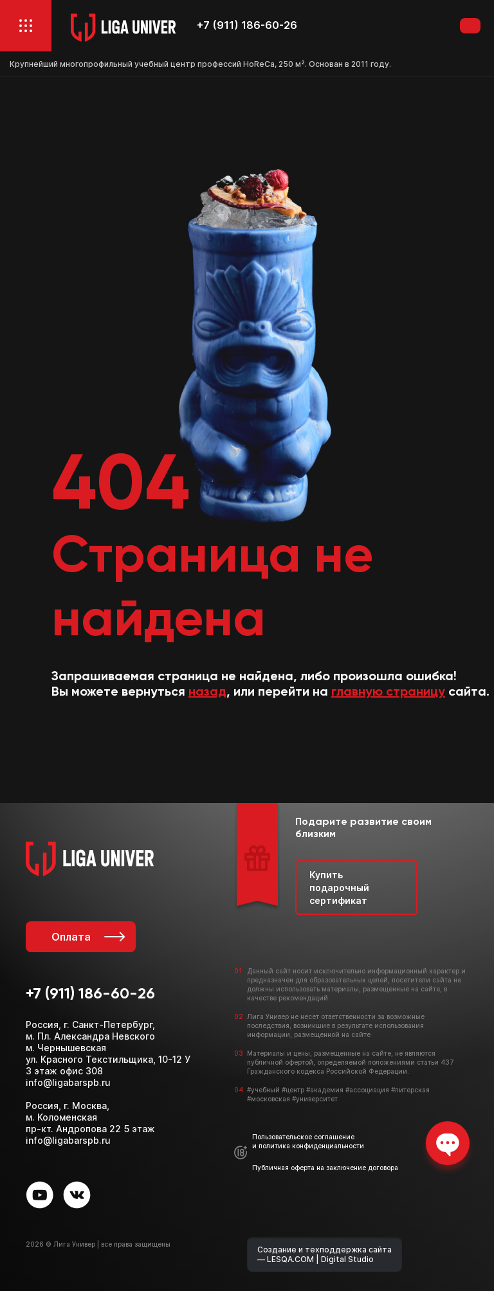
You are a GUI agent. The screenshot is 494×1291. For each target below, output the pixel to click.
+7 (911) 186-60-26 (247, 25)
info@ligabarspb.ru (68, 1082)
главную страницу (388, 692)
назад (207, 692)
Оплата (87, 936)
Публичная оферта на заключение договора (325, 1167)
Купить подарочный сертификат (339, 887)
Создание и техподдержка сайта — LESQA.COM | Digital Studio (324, 1254)
